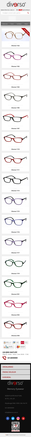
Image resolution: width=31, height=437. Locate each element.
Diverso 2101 (15, 294)
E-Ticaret (10, 435)
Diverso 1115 (15, 211)
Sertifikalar (19, 24)
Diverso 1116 (15, 232)
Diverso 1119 (15, 273)
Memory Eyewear (15, 388)
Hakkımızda (5, 24)
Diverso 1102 (15, 66)
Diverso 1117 (15, 253)
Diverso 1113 (15, 190)
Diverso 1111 (15, 170)
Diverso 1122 (15, 45)
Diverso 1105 (15, 108)
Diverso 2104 (15, 335)
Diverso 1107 (15, 128)
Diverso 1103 (15, 87)
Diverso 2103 (15, 315)
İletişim (26, 24)
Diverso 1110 (15, 149)
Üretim (12, 24)
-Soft (6, 435)
